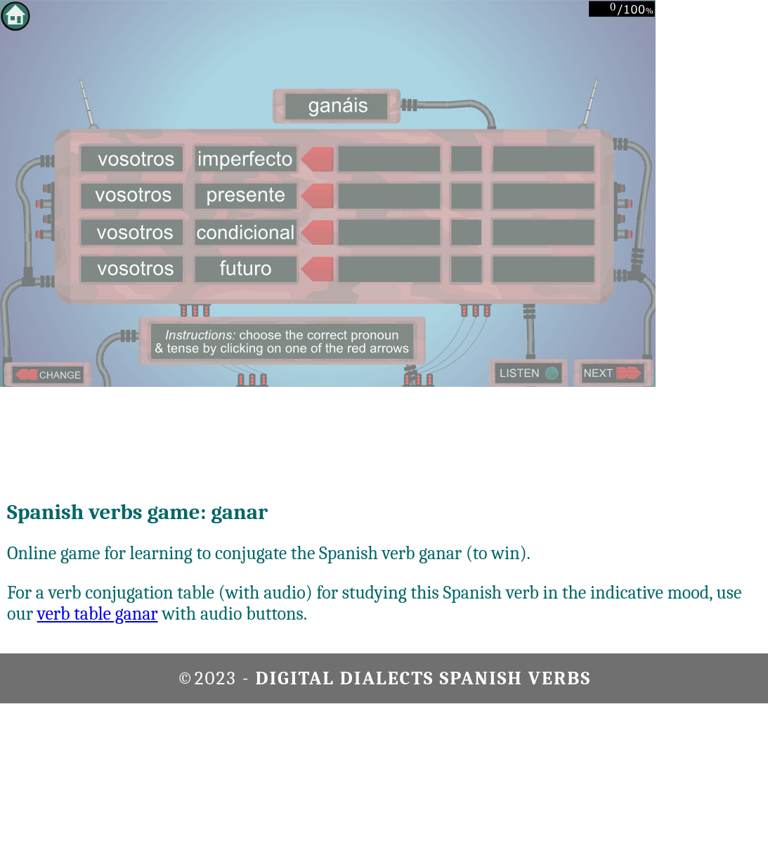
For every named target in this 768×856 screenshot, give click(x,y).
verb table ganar (97, 614)
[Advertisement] (712, 211)
